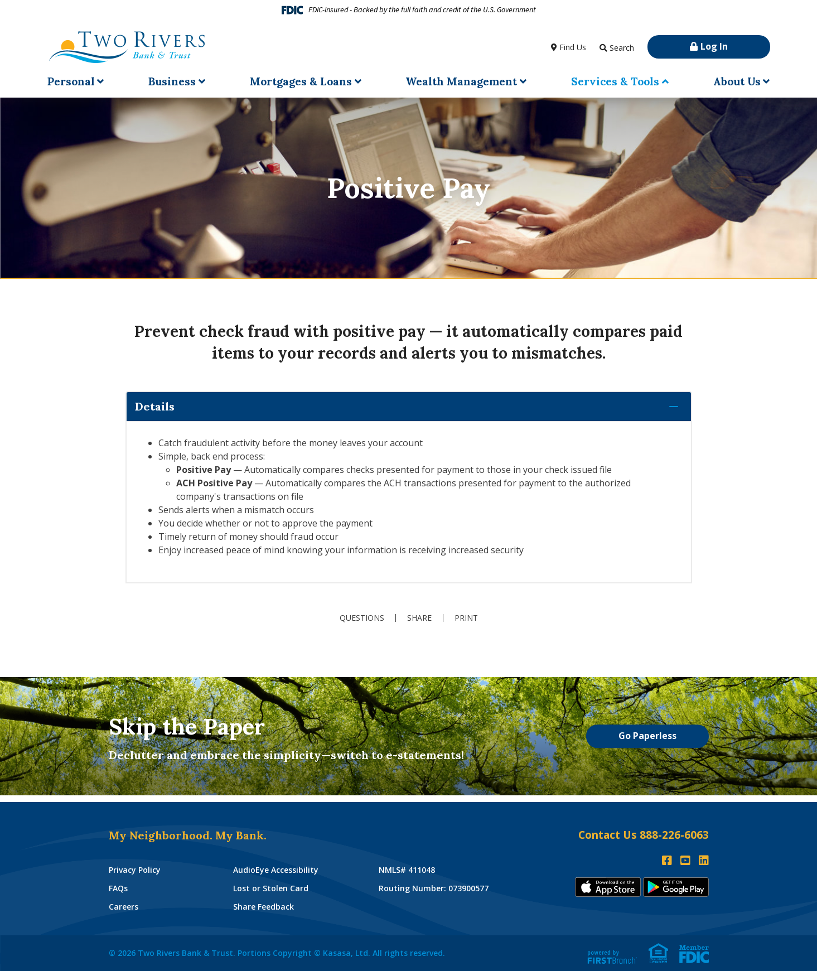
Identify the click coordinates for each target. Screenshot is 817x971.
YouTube (685, 860)
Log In (714, 46)
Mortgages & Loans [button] (301, 81)
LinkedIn (704, 860)
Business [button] (172, 81)
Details (155, 406)
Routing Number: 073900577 (434, 888)
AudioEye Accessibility (275, 869)
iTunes (608, 887)
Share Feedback (263, 906)
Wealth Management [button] (461, 81)
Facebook (667, 860)
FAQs (118, 888)
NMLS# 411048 (407, 869)
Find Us (572, 47)
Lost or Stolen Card (270, 888)
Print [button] (466, 618)
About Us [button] (737, 81)
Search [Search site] (622, 47)
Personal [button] (71, 81)
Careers (123, 906)
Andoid (676, 887)
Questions (362, 618)
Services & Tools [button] (615, 81)
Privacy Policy (135, 869)
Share (419, 618)
